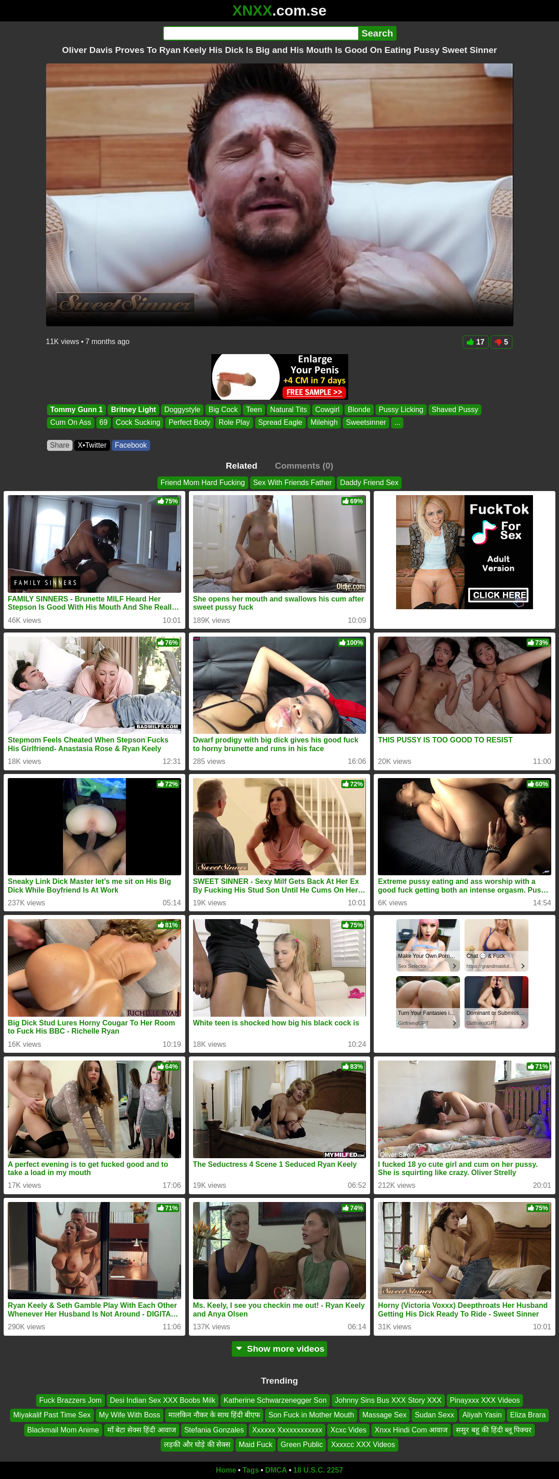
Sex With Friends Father (292, 482)
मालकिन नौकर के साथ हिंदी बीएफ (214, 1415)
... (397, 423)
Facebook (131, 445)
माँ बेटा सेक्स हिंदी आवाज (141, 1429)
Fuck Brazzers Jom (70, 1400)
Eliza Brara (528, 1415)
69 (103, 423)
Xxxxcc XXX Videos (363, 1444)
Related (241, 465)
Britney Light (133, 409)
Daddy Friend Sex (369, 482)
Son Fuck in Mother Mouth (311, 1415)
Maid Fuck (255, 1444)
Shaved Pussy (454, 409)
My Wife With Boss (129, 1415)
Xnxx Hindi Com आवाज (411, 1429)
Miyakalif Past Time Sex (52, 1415)
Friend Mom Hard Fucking (203, 482)
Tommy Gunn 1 (76, 409)
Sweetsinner (366, 423)
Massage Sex (384, 1415)
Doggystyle (182, 409)
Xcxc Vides (348, 1429)
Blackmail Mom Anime (63, 1429)
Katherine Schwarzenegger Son (275, 1400)
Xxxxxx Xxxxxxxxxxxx (287, 1429)
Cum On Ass (70, 423)
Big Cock (223, 409)
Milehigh (324, 423)
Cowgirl (327, 409)
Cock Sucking (137, 423)
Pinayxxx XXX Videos (485, 1400)
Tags (250, 1470)
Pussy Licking (400, 409)
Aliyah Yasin (482, 1415)
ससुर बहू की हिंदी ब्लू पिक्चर (494, 1429)
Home (226, 1470)
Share (60, 445)
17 (476, 342)
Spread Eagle (280, 423)
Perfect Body (189, 423)
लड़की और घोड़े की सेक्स (197, 1444)
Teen (254, 409)
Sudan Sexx (434, 1415)
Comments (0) (304, 465)
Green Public (302, 1444)
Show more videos (279, 1349)
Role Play (234, 423)
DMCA (276, 1470)
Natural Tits (288, 409)
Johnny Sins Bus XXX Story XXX (388, 1400)
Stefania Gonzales (214, 1429)
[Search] (261, 33)
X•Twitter (92, 445)
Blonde (359, 409)
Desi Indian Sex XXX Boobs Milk (162, 1400)
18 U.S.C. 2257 (318, 1470)
